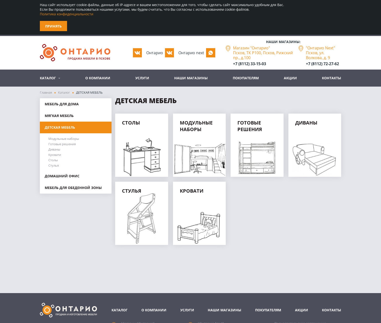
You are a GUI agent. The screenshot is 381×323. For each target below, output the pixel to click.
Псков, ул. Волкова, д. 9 (318, 55)
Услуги (142, 78)
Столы (53, 160)
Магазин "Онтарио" (251, 48)
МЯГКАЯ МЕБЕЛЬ (59, 115)
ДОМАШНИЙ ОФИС (62, 176)
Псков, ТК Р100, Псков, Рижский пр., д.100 (263, 55)
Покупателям (246, 78)
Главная (46, 92)
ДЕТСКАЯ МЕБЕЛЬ (60, 127)
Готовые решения (62, 144)
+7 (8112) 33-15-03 (249, 63)
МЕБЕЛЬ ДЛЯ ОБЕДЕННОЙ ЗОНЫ (73, 187)
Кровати (54, 155)
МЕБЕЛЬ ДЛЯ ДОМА (62, 104)
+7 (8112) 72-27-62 (322, 63)
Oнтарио (154, 52)
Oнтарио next (191, 52)
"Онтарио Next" (320, 48)
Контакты (331, 78)
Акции (290, 78)
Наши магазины (191, 78)
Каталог (48, 78)
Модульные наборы (63, 138)
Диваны (54, 149)
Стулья (53, 165)
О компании (97, 78)
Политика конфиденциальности (66, 14)
